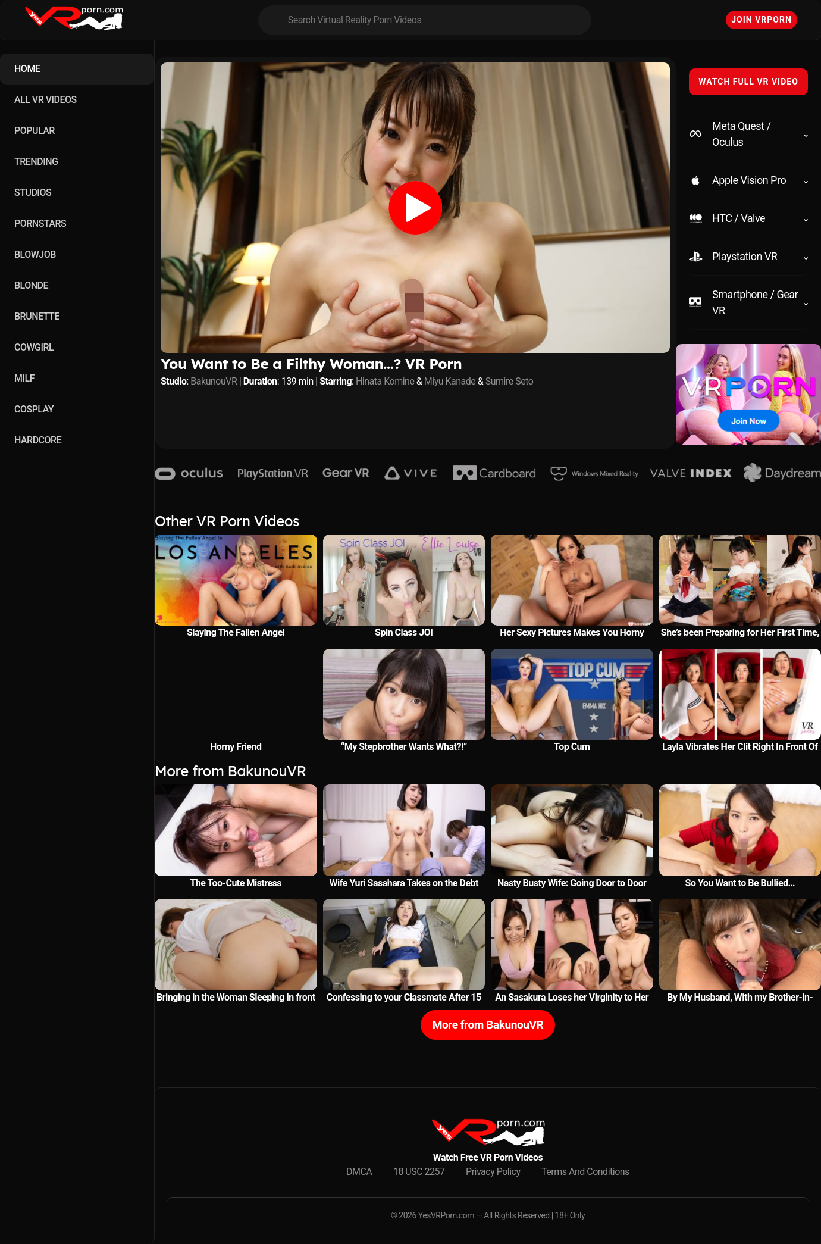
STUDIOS (32, 192)
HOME (27, 68)
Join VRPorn (761, 19)
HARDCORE (37, 440)
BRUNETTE (36, 316)
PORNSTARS (40, 223)
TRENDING (36, 161)
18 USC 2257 (419, 1171)
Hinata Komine (385, 381)
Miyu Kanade (450, 381)
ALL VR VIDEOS (45, 99)
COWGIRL (34, 347)
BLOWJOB (35, 254)
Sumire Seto (509, 381)
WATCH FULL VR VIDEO (748, 81)
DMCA (359, 1171)
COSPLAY (34, 409)
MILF (24, 378)
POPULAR (34, 130)
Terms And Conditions (585, 1171)
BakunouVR (213, 381)
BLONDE (31, 285)
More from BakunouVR (488, 1025)
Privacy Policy (493, 1171)
